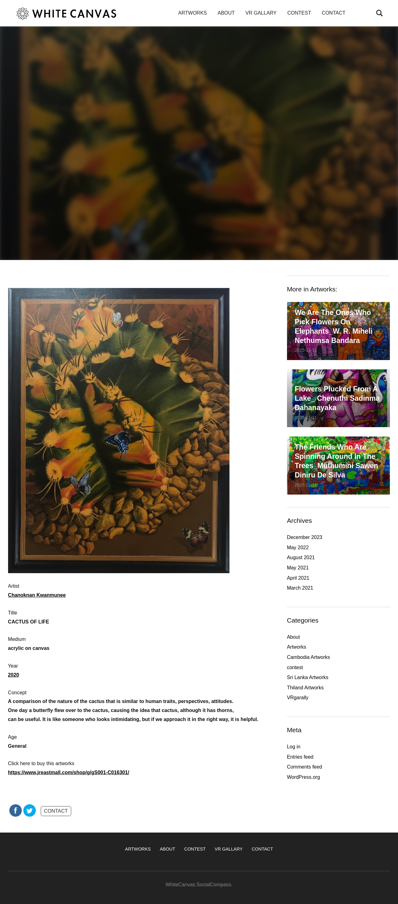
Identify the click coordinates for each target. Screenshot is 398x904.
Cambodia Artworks (308, 657)
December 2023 (304, 537)
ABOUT (226, 13)
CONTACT (333, 13)
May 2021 (298, 567)
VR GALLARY (260, 13)
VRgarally (297, 697)
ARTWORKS (192, 13)
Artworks (296, 647)
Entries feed (300, 757)
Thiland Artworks (305, 687)
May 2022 (298, 547)
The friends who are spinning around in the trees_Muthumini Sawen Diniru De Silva (336, 461)
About (293, 637)
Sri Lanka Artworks (307, 677)
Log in (294, 746)
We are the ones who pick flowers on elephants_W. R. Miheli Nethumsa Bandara (334, 326)
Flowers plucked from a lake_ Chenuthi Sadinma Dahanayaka (337, 398)
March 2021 (300, 588)
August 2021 (301, 557)
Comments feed (304, 766)
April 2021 (298, 578)
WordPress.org (303, 777)
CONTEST (299, 13)
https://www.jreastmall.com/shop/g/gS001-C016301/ (68, 772)
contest (295, 667)
